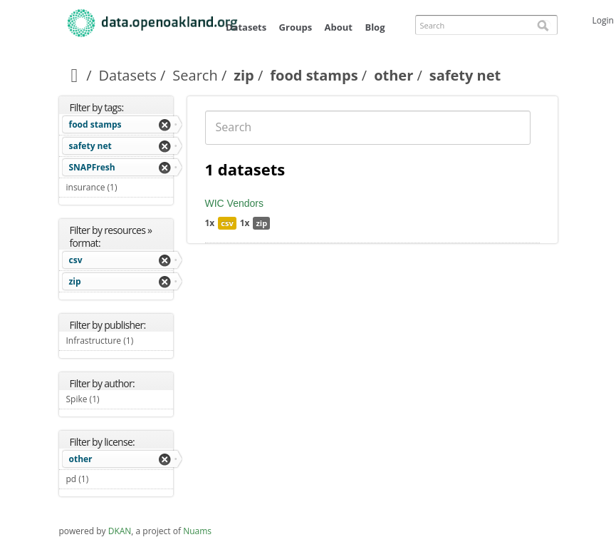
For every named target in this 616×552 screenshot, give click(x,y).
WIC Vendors (234, 203)
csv (76, 260)
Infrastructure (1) (119, 342)
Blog (375, 27)
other (393, 75)
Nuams (197, 531)
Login (603, 20)
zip (244, 75)
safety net (90, 146)
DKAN (120, 531)
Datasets (246, 27)
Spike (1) (116, 399)
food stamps (313, 75)
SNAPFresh (92, 167)
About (339, 27)
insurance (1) (119, 189)
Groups (296, 27)
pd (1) (105, 479)
